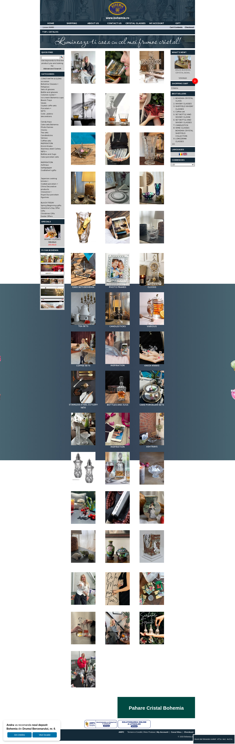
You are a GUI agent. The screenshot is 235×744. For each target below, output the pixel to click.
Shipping (72, 23)
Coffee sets (83, 364)
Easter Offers (83, 687)
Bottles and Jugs (117, 403)
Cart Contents (176, 27)
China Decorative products (83, 564)
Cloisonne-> (46, 192)
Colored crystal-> (48, 95)
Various (152, 325)
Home (50, 23)
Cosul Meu (176, 732)
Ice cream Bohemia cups (83, 165)
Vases (152, 165)
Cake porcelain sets (152, 403)
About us (93, 23)
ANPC (121, 732)
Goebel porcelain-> (49, 184)
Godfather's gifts (117, 484)
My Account (162, 732)
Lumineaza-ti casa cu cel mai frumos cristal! (117, 41)
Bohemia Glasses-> (49, 84)
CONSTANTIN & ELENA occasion (83, 85)
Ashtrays (152, 445)
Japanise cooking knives (117, 524)
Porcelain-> (46, 108)
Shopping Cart (180, 83)
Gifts (117, 645)
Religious (152, 84)
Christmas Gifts (152, 644)
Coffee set (180, 111)
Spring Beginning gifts (152, 605)
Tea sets (83, 325)
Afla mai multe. (224, 739)
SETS (152, 204)
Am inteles (19, 735)
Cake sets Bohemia (83, 286)
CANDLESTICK (181, 125)
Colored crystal (152, 126)
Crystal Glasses (135, 23)
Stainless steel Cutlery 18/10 (83, 405)
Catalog (53, 32)
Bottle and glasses (117, 126)
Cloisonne (117, 563)
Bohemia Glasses (117, 84)
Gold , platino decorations (83, 245)
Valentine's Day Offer (83, 644)
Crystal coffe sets (83, 204)
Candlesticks (117, 325)
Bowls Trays (117, 165)
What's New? (179, 52)
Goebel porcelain (152, 524)
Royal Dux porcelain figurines (151, 564)
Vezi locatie (44, 735)
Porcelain (117, 204)
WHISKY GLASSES (52, 239)
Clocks (152, 286)
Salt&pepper (83, 485)
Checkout (189, 27)
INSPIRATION (117, 364)
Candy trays (152, 243)
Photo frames (117, 286)
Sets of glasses (83, 126)
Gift (177, 23)
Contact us (114, 23)
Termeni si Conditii (134, 732)
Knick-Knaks (152, 364)
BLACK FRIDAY (117, 605)
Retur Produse (149, 732)
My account (156, 23)
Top (44, 32)
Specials (46, 221)
